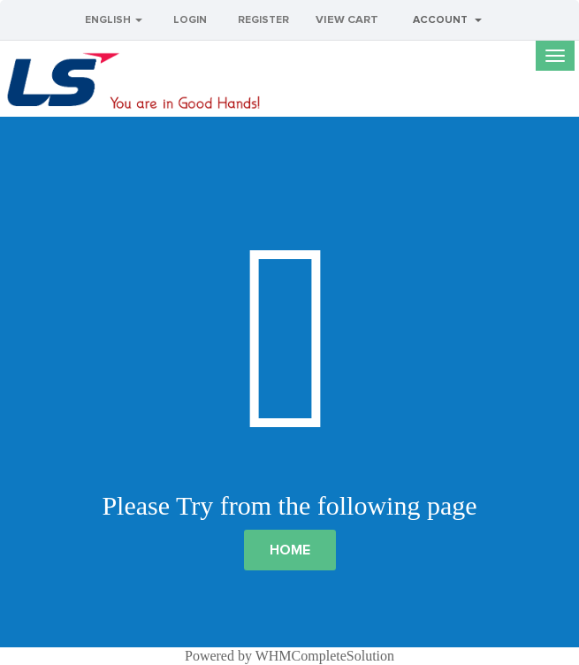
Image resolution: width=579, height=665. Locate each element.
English (113, 20)
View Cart (347, 20)
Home (290, 550)
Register (263, 20)
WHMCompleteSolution (324, 655)
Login (190, 20)
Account (447, 20)
